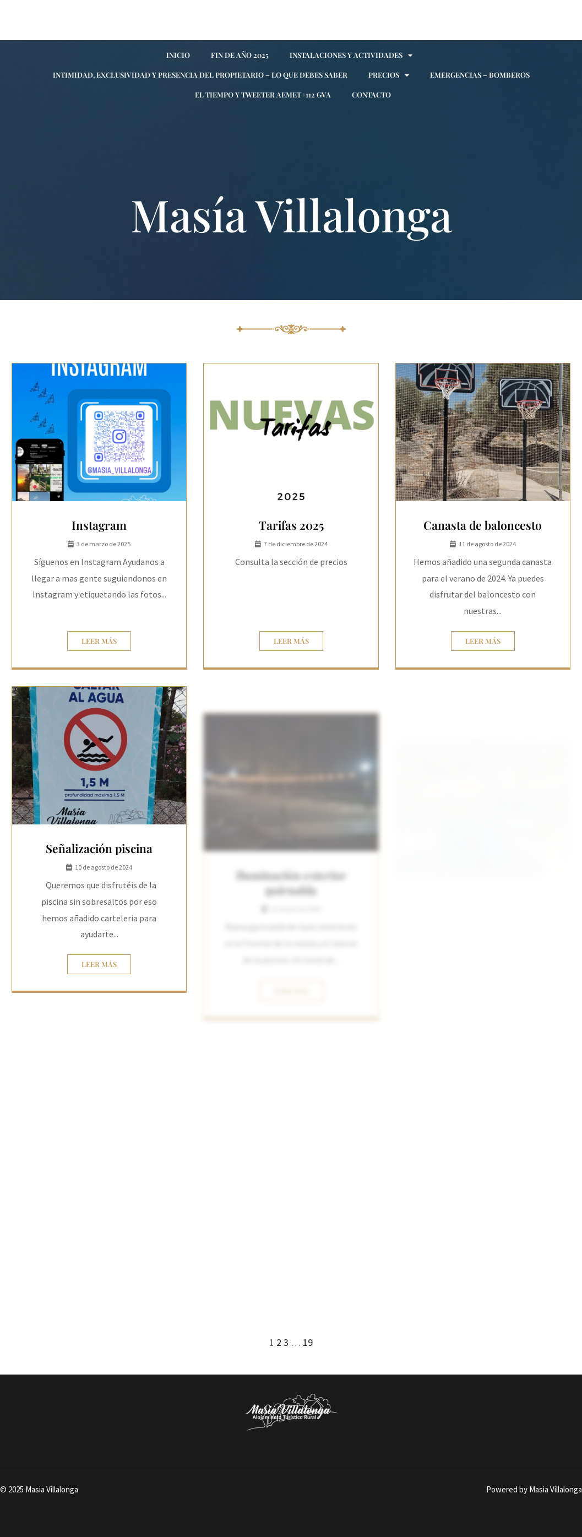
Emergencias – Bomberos (480, 74)
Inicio (178, 54)
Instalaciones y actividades (351, 55)
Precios (388, 75)
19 (308, 1342)
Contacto (371, 94)
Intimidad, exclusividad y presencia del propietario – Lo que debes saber (200, 74)
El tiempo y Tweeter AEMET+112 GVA (263, 94)
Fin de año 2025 (240, 54)
